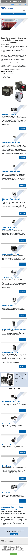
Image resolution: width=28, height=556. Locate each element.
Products (9, 32)
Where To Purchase (22, 4)
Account (12, 4)
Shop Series (22, 128)
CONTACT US (13, 13)
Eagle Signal (3, 32)
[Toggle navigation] (23, 11)
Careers (16, 4)
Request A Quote (19, 383)
